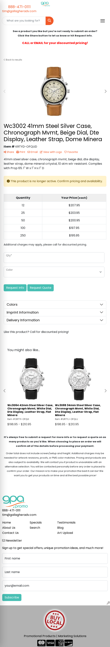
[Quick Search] (24, 21)
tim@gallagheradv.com (19, 11)
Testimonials (66, 522)
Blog (60, 528)
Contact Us (10, 533)
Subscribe (12, 597)
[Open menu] (102, 20)
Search (35, 528)
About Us (8, 528)
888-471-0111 (19, 6)
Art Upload (65, 533)
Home (6, 522)
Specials (36, 522)
